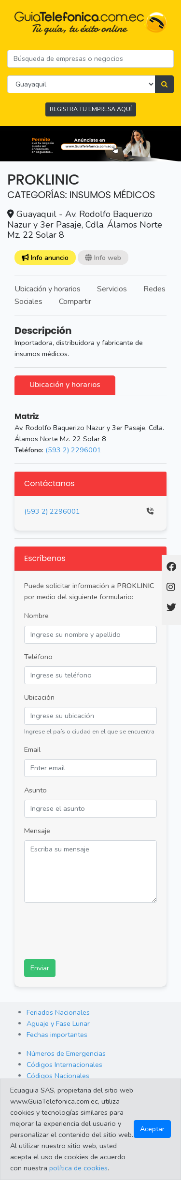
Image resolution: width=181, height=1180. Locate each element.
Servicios (112, 289)
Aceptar (152, 1129)
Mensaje (37, 830)
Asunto (35, 790)
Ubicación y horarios (47, 289)
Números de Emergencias (66, 1053)
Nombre (36, 615)
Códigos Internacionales (64, 1064)
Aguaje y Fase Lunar (58, 1023)
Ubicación (39, 697)
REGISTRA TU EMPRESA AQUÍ (91, 109)
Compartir (75, 301)
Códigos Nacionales (58, 1075)
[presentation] (97, 929)
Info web (103, 257)
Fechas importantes (57, 1034)
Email (32, 749)
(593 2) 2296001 (73, 450)
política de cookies (78, 1168)
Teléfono (38, 657)
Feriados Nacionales (58, 1012)
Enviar (39, 968)
